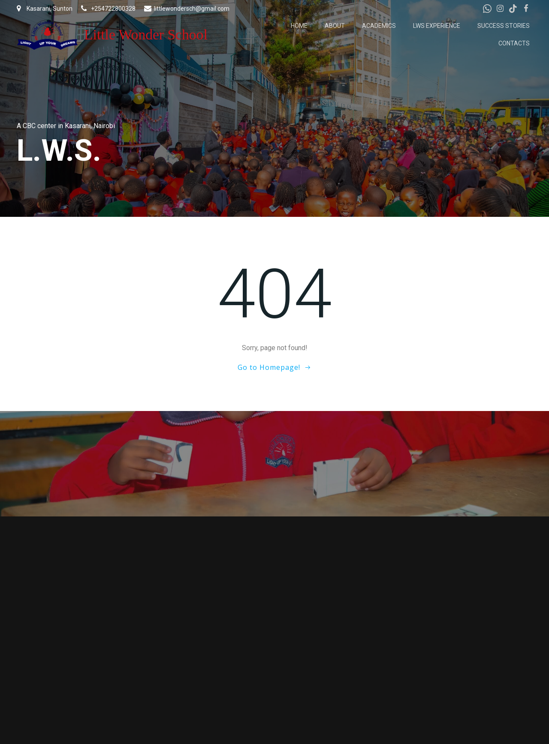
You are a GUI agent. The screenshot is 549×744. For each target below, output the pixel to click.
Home (299, 25)
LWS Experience (436, 25)
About (335, 25)
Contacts (514, 43)
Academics (379, 25)
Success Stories (503, 25)
